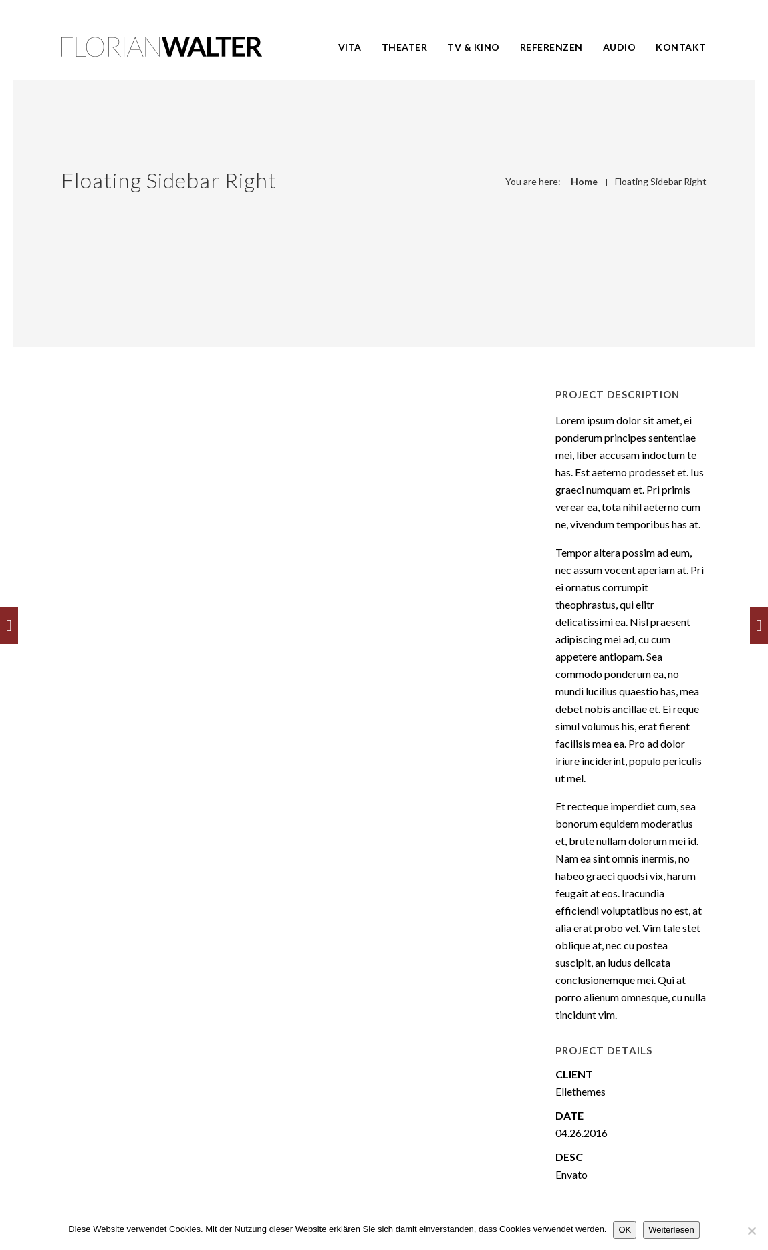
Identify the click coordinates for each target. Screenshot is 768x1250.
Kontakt (681, 47)
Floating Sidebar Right (661, 181)
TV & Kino (473, 47)
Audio (619, 47)
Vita (350, 47)
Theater (405, 47)
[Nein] (751, 1230)
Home (584, 181)
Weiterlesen (671, 1230)
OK (624, 1230)
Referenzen (551, 47)
